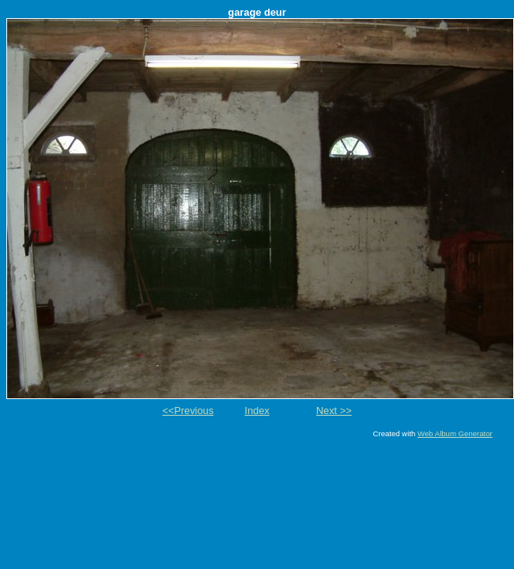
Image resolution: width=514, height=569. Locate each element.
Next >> (334, 410)
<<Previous (188, 410)
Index (256, 410)
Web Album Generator (455, 433)
